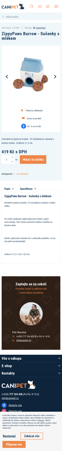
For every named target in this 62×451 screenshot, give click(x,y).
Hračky (15, 16)
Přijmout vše (14, 444)
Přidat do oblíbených (34, 110)
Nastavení (9, 436)
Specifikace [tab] (27, 188)
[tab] (9, 187)
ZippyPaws (41, 27)
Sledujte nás (15, 405)
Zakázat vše (31, 436)
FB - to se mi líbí (34, 126)
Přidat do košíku (33, 159)
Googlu (41, 420)
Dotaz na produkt (34, 118)
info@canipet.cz (23, 340)
